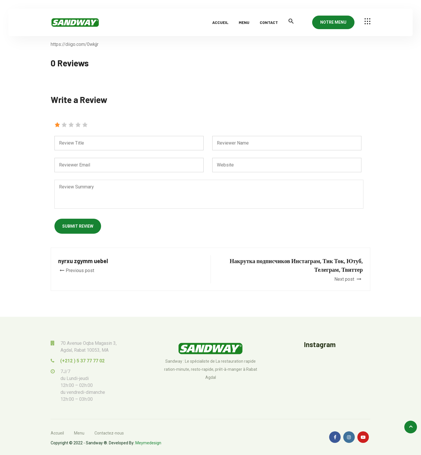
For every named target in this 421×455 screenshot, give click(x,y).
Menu (244, 22)
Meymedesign (148, 443)
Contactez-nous (109, 433)
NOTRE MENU (333, 22)
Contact (269, 22)
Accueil (220, 22)
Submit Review (77, 226)
